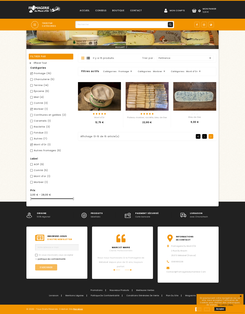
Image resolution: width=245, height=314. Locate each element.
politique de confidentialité (51, 259)
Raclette (42, 126)
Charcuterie (44, 79)
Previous (116, 270)
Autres (40, 138)
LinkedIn (211, 24)
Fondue (41, 132)
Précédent (198, 136)
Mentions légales (74, 295)
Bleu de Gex (194, 117)
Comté (41, 103)
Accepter (220, 309)
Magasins (190, 295)
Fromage (42, 73)
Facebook (197, 24)
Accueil (85, 10)
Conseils (100, 10)
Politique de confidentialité (105, 295)
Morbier (41, 108)
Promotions (96, 290)
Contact (136, 10)
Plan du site (172, 295)
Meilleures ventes (145, 290)
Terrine (41, 85)
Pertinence (185, 58)
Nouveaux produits (119, 290)
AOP (39, 164)
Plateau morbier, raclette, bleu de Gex (147, 117)
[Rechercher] (124, 24)
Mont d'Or (42, 144)
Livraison (53, 295)
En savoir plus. (225, 305)
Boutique (118, 10)
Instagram (204, 24)
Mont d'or (42, 176)
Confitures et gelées (50, 114)
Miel (39, 97)
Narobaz (78, 309)
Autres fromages (47, 150)
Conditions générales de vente (142, 295)
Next (128, 270)
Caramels (42, 120)
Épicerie (41, 91)
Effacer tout (38, 62)
